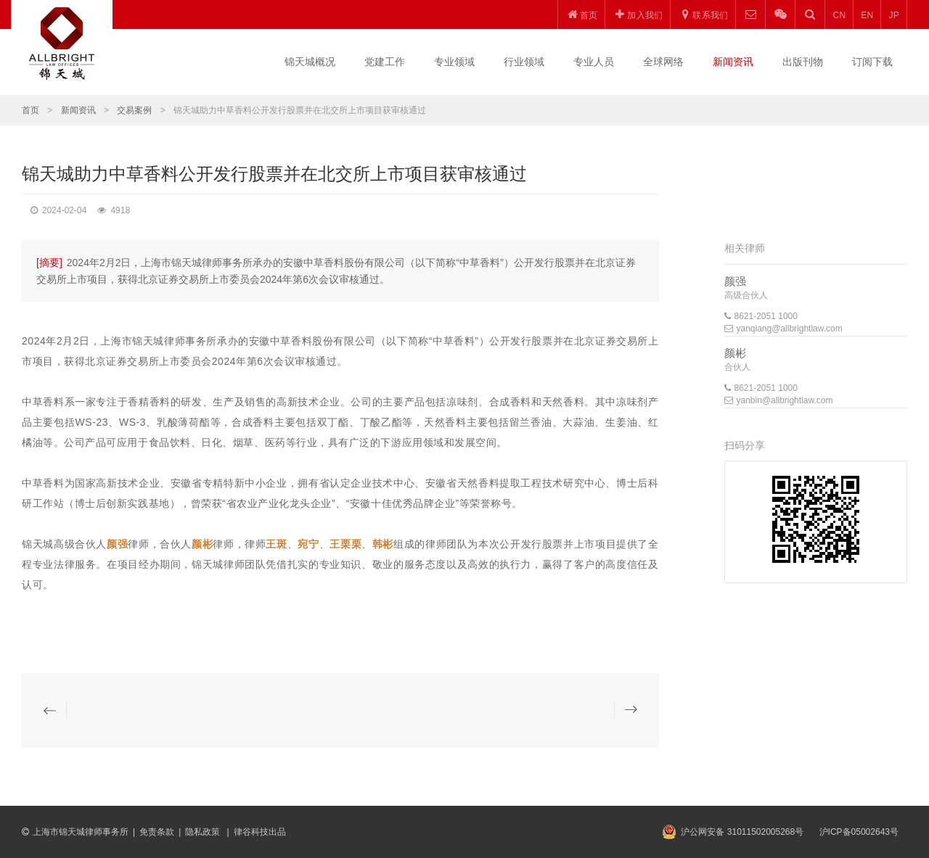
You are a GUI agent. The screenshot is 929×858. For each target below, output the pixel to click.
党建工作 (384, 61)
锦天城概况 (310, 61)
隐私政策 (203, 832)
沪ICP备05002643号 (859, 832)
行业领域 (524, 61)
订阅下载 (872, 61)
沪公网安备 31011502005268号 (742, 832)
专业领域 (454, 61)
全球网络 (663, 61)
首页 (30, 110)
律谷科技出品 (260, 832)
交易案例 (134, 110)
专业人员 (593, 61)
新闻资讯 (733, 61)
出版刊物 (802, 61)
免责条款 (156, 832)
